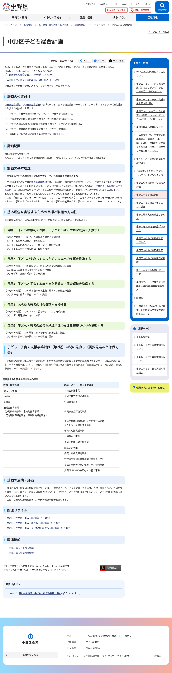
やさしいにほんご (143, 4)
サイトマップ (108, 656)
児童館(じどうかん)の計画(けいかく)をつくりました (149, 173)
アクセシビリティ (125, 656)
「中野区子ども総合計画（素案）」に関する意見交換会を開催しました (150, 310)
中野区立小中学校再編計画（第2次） (149, 240)
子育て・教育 (98, 25)
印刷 (86, 61)
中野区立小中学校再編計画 (149, 250)
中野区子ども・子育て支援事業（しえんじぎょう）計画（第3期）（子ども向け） (150, 88)
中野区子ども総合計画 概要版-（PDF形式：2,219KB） (34, 523)
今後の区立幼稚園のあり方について (150, 74)
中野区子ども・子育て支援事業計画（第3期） (150, 101)
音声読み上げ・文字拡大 (96, 4)
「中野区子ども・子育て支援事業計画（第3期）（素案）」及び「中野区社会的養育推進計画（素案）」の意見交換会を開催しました (150, 143)
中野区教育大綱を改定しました (150, 217)
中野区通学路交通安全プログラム (150, 228)
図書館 (139, 298)
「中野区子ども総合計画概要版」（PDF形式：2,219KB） (32, 80)
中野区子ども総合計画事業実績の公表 (150, 161)
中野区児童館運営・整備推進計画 (150, 185)
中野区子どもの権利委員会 (20, 553)
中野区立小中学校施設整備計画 (150, 260)
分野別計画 (80, 25)
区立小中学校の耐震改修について (150, 272)
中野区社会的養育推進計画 (149, 127)
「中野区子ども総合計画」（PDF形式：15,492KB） (30, 74)
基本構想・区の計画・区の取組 (53, 25)
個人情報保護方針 (91, 656)
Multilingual (121, 4)
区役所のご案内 (30, 655)
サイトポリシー (73, 656)
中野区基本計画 (32, 104)
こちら (48, 86)
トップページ (10, 25)
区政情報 (28, 25)
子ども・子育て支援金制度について (150, 347)
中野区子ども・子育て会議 (20, 548)
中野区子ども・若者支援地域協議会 (150, 371)
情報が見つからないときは (150, 387)
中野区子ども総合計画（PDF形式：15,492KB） (29, 518)
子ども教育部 (143, 337)
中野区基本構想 (12, 104)
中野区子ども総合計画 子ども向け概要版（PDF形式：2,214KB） (39, 528)
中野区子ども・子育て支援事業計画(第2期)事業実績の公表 (150, 286)
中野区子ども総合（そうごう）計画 (149, 205)
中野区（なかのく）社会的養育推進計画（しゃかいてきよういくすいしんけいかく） (150, 115)
